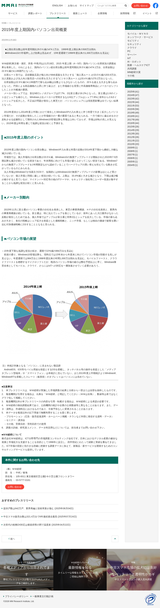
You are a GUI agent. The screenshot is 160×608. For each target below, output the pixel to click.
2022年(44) (133, 102)
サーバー (132, 54)
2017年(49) (133, 119)
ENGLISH (57, 5)
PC (128, 51)
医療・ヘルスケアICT (138, 65)
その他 (130, 75)
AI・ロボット (134, 61)
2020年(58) (133, 109)
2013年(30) (133, 133)
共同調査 (132, 68)
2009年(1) (132, 147)
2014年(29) (133, 130)
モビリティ (133, 40)
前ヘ (11, 539)
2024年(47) (133, 95)
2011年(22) (133, 140)
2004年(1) (132, 165)
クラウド (132, 47)
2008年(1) (132, 151)
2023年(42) (133, 98)
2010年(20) (133, 144)
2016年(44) (133, 123)
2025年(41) (133, 91)
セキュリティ (134, 44)
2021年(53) (133, 105)
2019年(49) (133, 112)
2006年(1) (132, 158)
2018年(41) (133, 116)
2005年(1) (132, 161)
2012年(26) (133, 137)
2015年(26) (133, 126)
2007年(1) (132, 154)
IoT (129, 58)
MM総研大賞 (133, 72)
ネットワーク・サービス (140, 37)
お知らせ (72, 5)
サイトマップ (87, 5)
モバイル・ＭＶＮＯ (137, 33)
